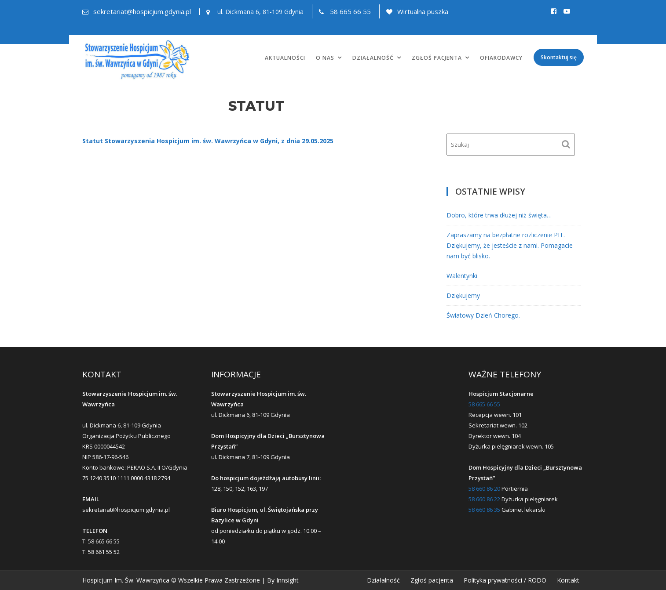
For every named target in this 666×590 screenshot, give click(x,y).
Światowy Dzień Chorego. (483, 315)
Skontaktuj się (559, 57)
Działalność (373, 58)
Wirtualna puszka (422, 11)
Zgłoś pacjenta (437, 58)
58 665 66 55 (350, 11)
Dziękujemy (463, 295)
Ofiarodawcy (501, 58)
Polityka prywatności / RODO (505, 580)
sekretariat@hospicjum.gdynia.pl (142, 11)
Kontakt (568, 580)
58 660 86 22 (484, 499)
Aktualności (285, 58)
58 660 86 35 (484, 510)
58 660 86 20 (484, 488)
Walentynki (461, 275)
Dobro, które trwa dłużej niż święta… (499, 215)
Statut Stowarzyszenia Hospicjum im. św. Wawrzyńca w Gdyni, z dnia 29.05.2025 (207, 141)
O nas (325, 58)
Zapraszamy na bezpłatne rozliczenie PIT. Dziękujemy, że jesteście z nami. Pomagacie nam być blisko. (509, 245)
